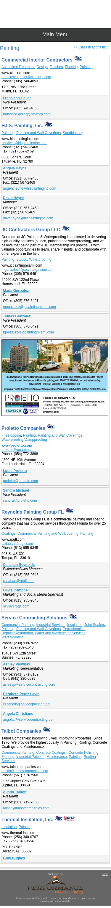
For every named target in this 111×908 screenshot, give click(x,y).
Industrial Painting (30, 757)
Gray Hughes (14, 858)
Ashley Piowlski (16, 664)
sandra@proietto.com (20, 500)
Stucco (21, 259)
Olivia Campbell (16, 590)
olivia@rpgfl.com (16, 606)
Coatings (8, 533)
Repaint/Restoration (17, 633)
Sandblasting (73, 133)
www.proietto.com (16, 445)
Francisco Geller (17, 98)
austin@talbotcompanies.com (24, 771)
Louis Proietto (15, 471)
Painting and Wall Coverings (38, 133)
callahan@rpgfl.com (17, 544)
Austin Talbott (15, 792)
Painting (86, 67)
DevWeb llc (64, 901)
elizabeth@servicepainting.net (26, 704)
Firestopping (11, 435)
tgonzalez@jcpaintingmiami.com (28, 332)
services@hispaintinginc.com (24, 143)
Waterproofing (40, 259)
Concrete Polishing (84, 752)
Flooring (71, 67)
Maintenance (56, 757)
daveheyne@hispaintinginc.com (28, 218)
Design (42, 67)
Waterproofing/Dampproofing (24, 440)
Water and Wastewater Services (60, 633)
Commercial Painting (17, 625)
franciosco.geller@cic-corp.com (26, 77)
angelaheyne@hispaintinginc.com (29, 188)
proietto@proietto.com (18, 450)
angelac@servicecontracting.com (29, 719)
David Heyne (13, 198)
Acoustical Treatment (18, 67)
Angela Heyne (14, 168)
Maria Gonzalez (16, 291)
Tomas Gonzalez (17, 316)
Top (104, 893)
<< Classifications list (90, 47)
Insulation (74, 625)
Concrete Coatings (51, 752)
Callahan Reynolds (19, 565)
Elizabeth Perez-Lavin (21, 694)
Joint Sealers (94, 625)
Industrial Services (50, 625)
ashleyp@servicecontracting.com (29, 684)
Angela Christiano (18, 714)
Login (105, 874)
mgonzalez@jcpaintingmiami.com (27, 269)
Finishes (56, 67)
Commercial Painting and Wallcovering (47, 533)
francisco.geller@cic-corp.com (27, 114)
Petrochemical (74, 629)
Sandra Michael (16, 490)
